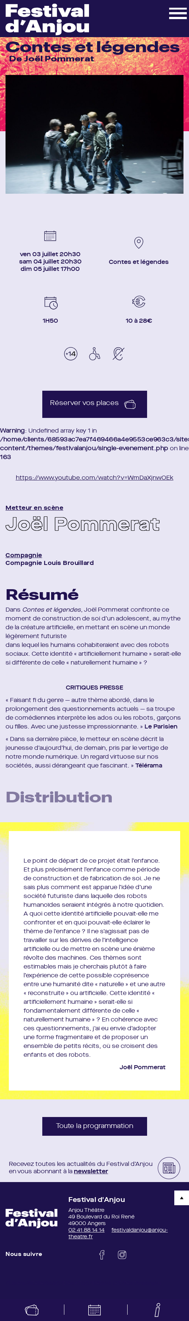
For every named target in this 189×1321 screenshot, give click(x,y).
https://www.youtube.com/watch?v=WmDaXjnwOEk (95, 478)
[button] (178, 13)
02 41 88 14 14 (86, 1230)
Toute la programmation (94, 1126)
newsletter (91, 1172)
